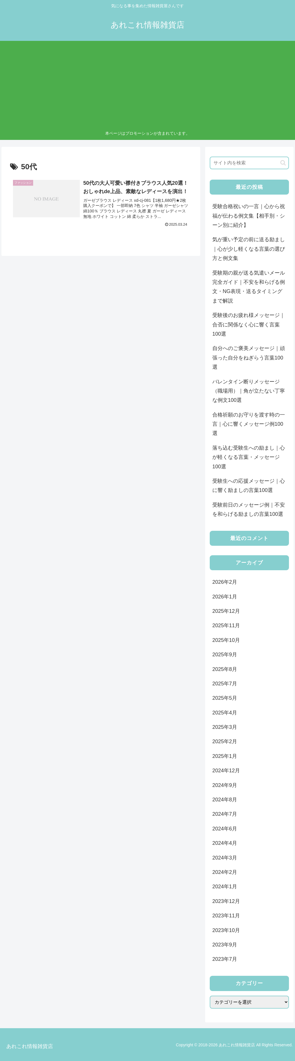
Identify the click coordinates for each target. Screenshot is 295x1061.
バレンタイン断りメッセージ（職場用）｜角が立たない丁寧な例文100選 (248, 391)
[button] (283, 162)
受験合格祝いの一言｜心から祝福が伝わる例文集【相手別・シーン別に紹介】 (248, 216)
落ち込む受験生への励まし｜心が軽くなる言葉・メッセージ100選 (248, 457)
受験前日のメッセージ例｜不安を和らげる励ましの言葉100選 (248, 509)
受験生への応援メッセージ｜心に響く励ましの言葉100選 (248, 485)
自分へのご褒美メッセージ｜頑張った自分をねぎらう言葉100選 (248, 357)
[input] (249, 163)
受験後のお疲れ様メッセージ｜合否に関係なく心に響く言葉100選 (248, 324)
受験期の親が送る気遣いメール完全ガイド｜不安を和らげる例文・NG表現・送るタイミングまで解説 (248, 287)
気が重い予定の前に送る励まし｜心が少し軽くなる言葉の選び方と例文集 (248, 249)
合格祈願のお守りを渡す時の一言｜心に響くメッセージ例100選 (248, 424)
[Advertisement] (148, 86)
